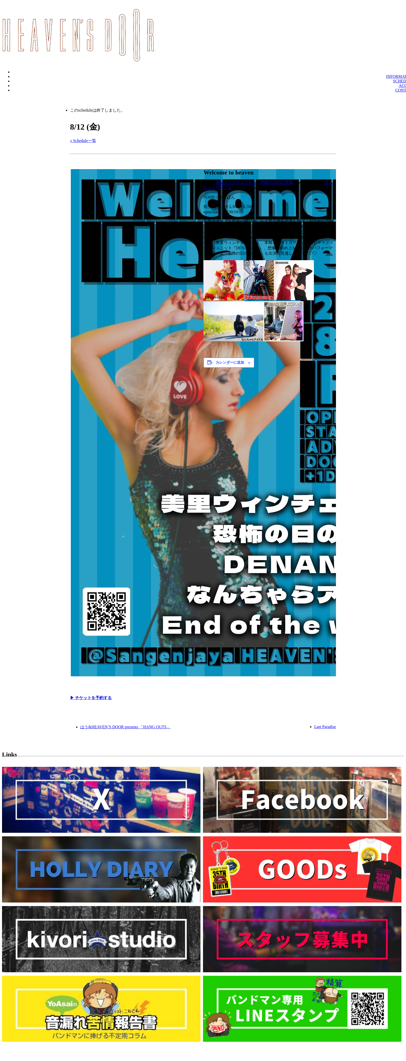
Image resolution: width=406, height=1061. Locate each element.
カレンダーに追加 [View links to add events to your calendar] (230, 362)
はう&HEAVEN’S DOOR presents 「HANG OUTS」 (125, 727)
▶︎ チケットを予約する (91, 698)
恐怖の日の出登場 (276, 182)
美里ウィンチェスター (236, 182)
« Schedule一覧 (83, 140)
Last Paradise (325, 726)
